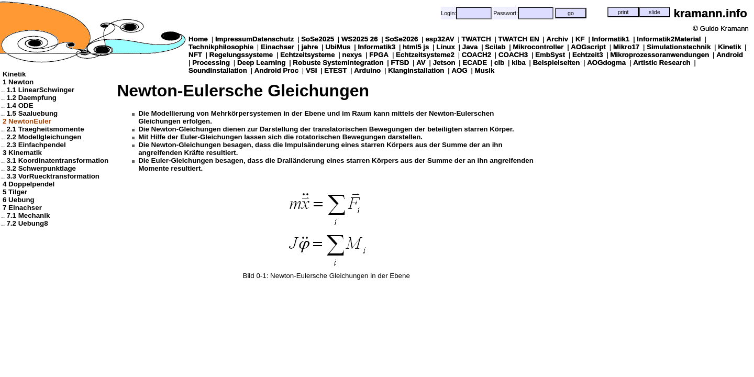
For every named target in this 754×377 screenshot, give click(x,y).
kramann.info (710, 13)
